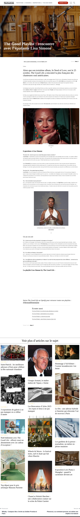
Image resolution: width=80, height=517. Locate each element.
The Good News (47, 2)
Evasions (28, 2)
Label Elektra (51, 229)
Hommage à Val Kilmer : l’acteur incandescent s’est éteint (65, 366)
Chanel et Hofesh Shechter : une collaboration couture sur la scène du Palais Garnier (39, 498)
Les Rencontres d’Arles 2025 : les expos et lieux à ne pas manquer (39, 408)
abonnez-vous (63, 2)
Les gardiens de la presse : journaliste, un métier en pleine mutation (65, 444)
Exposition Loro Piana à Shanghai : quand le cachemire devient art (64, 472)
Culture (6, 39)
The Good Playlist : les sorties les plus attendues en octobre (45, 311)
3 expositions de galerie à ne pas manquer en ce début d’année (12, 412)
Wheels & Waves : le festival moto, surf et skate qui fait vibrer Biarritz (39, 453)
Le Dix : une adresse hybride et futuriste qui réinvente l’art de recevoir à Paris (66, 411)
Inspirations (37, 2)
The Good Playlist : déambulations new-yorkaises (43, 313)
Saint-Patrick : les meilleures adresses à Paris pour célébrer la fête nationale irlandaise (12, 366)
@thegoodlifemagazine (31, 302)
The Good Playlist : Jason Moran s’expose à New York (44, 319)
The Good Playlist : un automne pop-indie (41, 316)
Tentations (19, 2)
